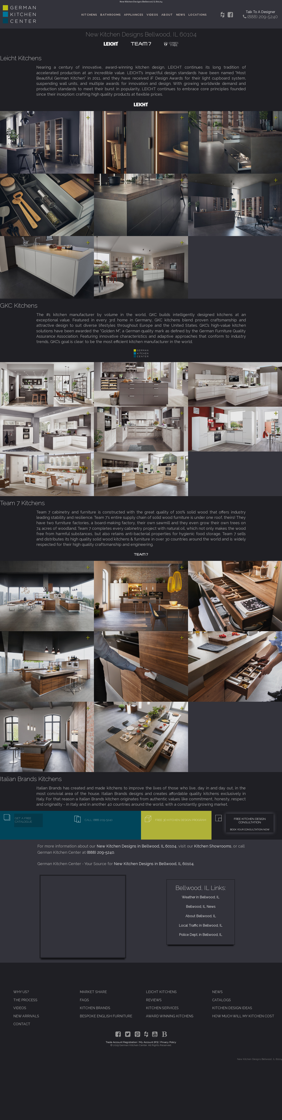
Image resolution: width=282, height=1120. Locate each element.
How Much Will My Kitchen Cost (243, 1016)
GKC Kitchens (18, 305)
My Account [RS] (148, 1042)
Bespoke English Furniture (106, 1016)
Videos (152, 14)
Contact (21, 1024)
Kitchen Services (162, 1008)
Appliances (133, 14)
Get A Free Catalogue (23, 819)
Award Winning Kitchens (169, 1016)
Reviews (154, 1000)
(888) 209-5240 (100, 852)
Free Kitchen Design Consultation (250, 820)
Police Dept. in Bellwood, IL (200, 935)
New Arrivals (26, 1016)
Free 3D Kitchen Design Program (180, 820)
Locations (198, 14)
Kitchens (89, 14)
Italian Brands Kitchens (31, 779)
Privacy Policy (168, 1042)
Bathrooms (110, 14)
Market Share (93, 992)
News (180, 14)
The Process (25, 1000)
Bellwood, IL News (201, 907)
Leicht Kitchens (20, 58)
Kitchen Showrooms (212, 846)
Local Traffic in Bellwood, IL (200, 925)
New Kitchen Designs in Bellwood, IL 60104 (137, 846)
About (167, 14)
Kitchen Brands (95, 1008)
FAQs (84, 1000)
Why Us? (21, 992)
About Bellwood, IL (200, 916)
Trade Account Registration (121, 1042)
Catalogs (221, 1000)
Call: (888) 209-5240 (99, 820)
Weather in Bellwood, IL (200, 897)
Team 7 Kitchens (22, 503)
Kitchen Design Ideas (232, 1008)
